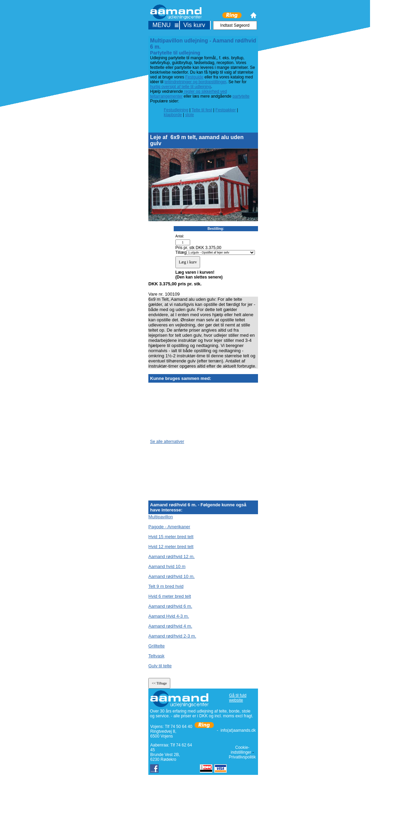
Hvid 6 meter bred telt (169, 596)
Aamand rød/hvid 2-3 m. (172, 636)
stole (189, 114)
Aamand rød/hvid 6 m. (170, 606)
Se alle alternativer (167, 441)
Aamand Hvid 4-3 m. (168, 616)
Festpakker (226, 110)
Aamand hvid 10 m (166, 566)
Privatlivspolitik (242, 757)
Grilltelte (156, 645)
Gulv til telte (160, 665)
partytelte (241, 96)
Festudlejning (176, 110)
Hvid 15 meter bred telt (171, 536)
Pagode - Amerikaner (169, 526)
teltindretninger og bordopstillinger (195, 81)
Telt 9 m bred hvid (166, 586)
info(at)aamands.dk (238, 730)
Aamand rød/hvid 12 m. (171, 556)
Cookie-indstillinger (241, 750)
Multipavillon (160, 516)
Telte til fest (202, 110)
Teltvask (156, 655)
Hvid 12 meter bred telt (171, 546)
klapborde (173, 114)
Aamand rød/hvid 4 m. (170, 626)
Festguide (194, 77)
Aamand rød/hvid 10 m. (171, 576)
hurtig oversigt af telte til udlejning (180, 86)
